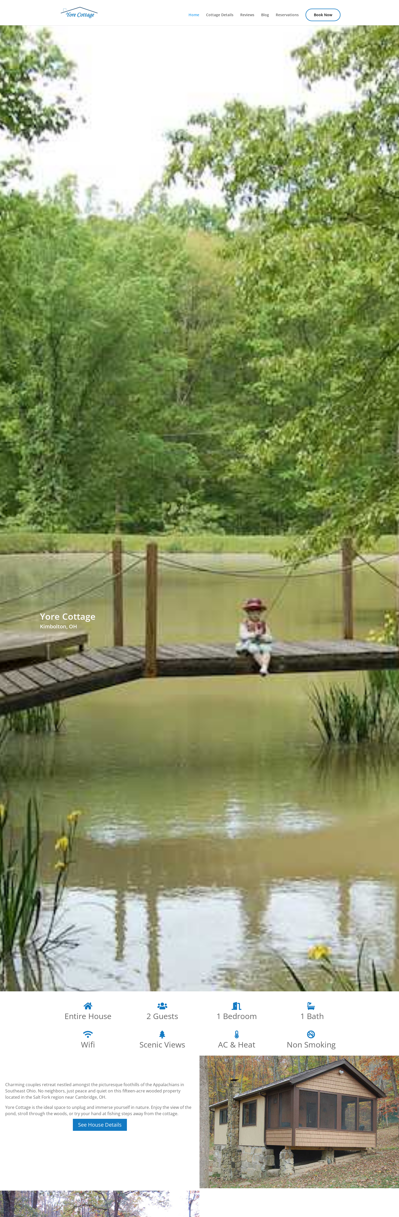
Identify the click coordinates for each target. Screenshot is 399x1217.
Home (194, 15)
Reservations (287, 15)
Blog (265, 15)
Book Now (323, 14)
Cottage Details (219, 15)
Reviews (247, 15)
